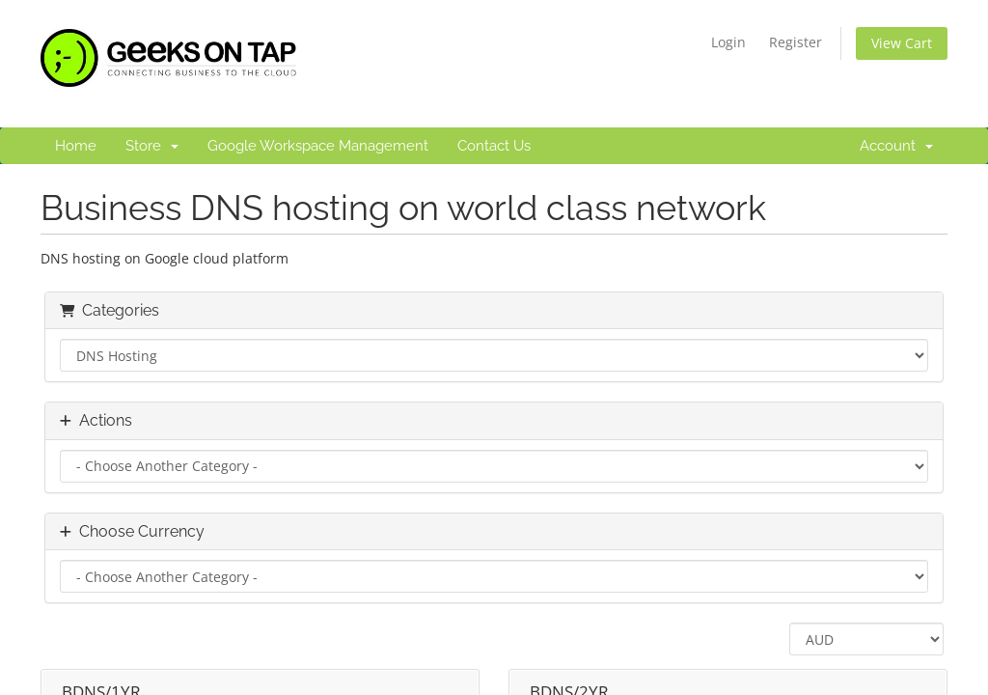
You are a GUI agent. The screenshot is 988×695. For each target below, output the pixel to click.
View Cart (901, 43)
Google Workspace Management (317, 145)
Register (795, 42)
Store (151, 145)
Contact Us (494, 145)
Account (896, 145)
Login (728, 42)
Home (75, 145)
